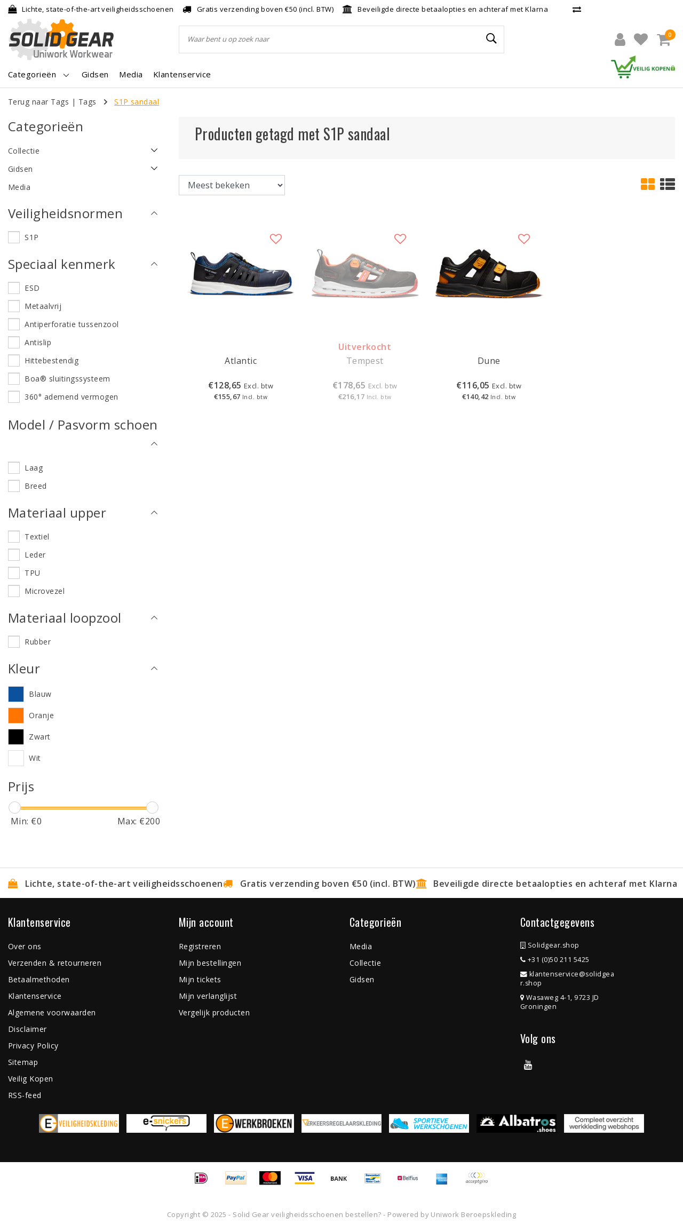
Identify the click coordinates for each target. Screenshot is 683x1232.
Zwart (39, 737)
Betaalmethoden (39, 979)
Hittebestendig (51, 360)
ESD (32, 288)
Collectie (365, 963)
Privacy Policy (33, 1045)
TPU (32, 573)
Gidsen (362, 979)
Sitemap (23, 1062)
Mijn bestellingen (210, 963)
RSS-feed (25, 1095)
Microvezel (45, 591)
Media (361, 946)
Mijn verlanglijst (208, 996)
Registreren (200, 946)
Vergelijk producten (214, 1012)
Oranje (41, 715)
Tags (87, 102)
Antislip (38, 342)
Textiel (37, 536)
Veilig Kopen (30, 1079)
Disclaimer (27, 1029)
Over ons (25, 946)
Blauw (40, 694)
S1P (31, 237)
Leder (35, 555)
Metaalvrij (43, 306)
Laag (34, 468)
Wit (35, 758)
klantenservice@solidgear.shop (567, 978)
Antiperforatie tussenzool (71, 324)
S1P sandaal (136, 102)
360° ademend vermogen (71, 397)
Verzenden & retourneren (54, 963)
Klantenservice (35, 996)
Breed (35, 486)
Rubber (38, 642)
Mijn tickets (200, 979)
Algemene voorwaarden (52, 1012)
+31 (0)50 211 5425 (555, 959)
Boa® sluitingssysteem (67, 378)
